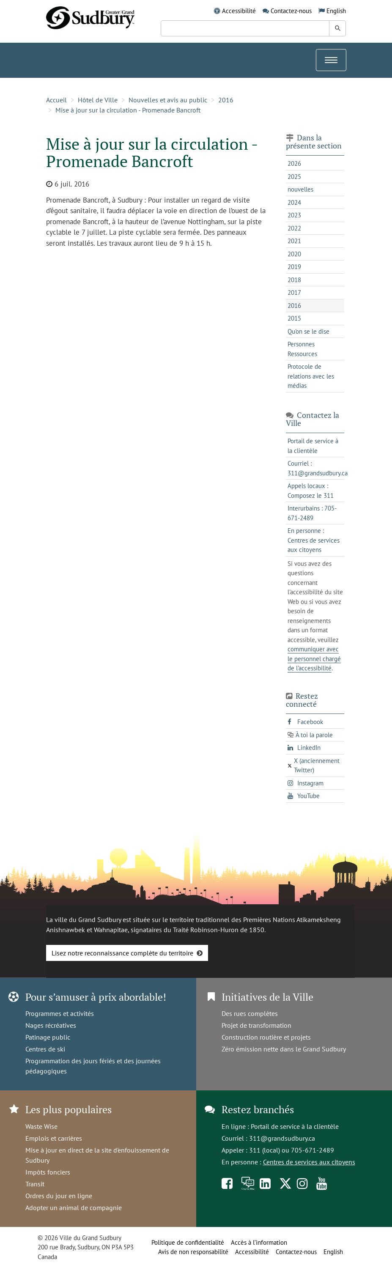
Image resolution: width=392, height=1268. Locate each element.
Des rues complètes (250, 1013)
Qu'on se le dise (308, 331)
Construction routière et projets (266, 1037)
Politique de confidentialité (187, 1242)
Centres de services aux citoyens (309, 1162)
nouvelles (300, 189)
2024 (294, 202)
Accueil (56, 100)
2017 (294, 292)
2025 (294, 177)
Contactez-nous (291, 11)
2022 (294, 228)
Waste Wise (41, 1126)
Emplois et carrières (53, 1138)
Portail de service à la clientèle (295, 1126)
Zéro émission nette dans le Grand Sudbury (284, 1049)
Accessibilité (239, 11)
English (336, 11)
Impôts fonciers (47, 1172)
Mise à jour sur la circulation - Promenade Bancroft (127, 110)
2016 (225, 100)
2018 (294, 280)
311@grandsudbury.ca (282, 1138)
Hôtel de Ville (98, 100)
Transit (34, 1184)
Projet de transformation (256, 1025)
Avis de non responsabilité (193, 1252)
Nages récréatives (50, 1025)
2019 (294, 267)
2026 (294, 163)
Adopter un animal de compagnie (73, 1207)
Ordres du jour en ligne (58, 1195)
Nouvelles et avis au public (168, 100)
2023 (294, 215)
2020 (294, 254)
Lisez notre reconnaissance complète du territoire (122, 953)
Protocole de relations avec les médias (311, 376)
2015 (294, 318)
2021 (294, 241)
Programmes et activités (59, 1013)
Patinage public (47, 1037)
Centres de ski (45, 1049)
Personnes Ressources (302, 349)
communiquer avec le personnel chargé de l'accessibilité (314, 658)
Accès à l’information (259, 1242)
